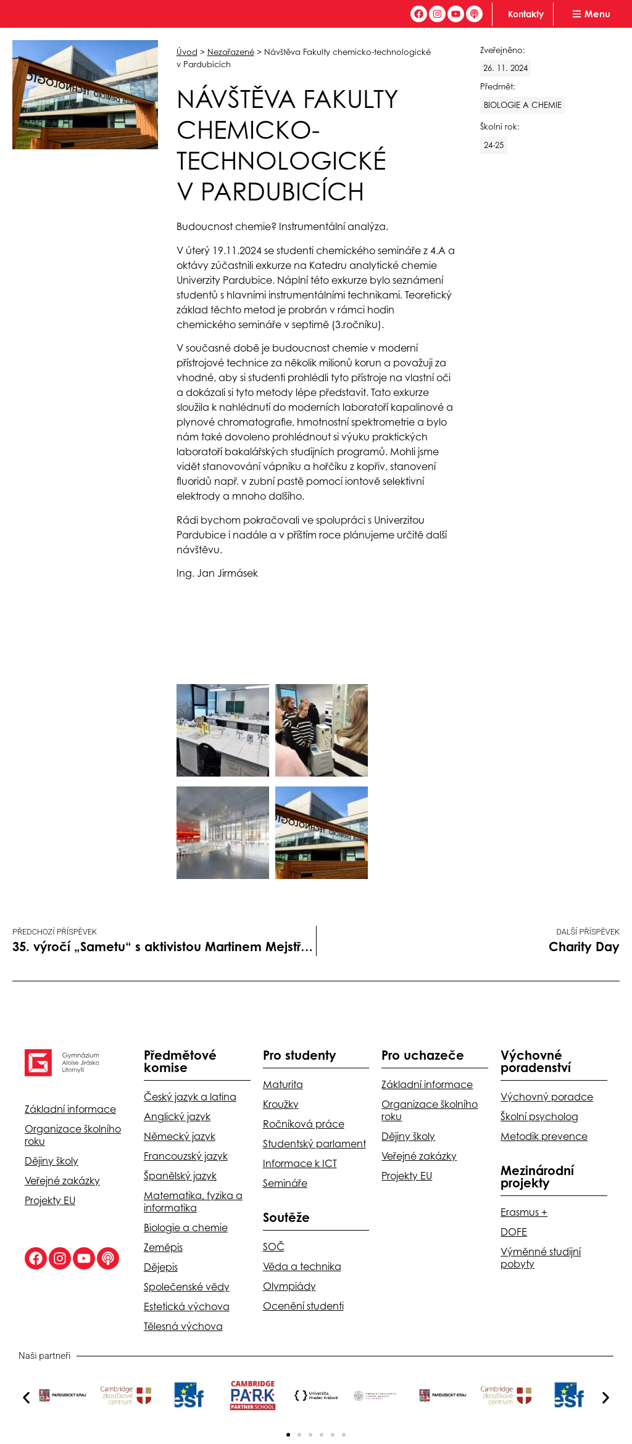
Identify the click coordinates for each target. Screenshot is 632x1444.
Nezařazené (230, 52)
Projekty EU (50, 1200)
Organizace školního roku (73, 1135)
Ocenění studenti (303, 1306)
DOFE (514, 1232)
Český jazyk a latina (190, 1097)
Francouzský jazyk (186, 1156)
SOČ (274, 1246)
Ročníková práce (303, 1124)
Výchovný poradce (547, 1097)
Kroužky (281, 1104)
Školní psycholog (539, 1116)
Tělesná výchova (183, 1326)
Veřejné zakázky (62, 1180)
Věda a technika (302, 1266)
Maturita (283, 1084)
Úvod (187, 52)
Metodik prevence (544, 1136)
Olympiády (289, 1286)
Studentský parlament (314, 1143)
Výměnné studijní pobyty (541, 1257)
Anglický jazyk (177, 1116)
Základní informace (70, 1109)
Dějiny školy (51, 1161)
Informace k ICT (300, 1163)
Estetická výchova (187, 1306)
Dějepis (161, 1267)
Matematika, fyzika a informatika (193, 1201)
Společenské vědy (187, 1287)
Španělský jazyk (180, 1176)
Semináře (285, 1183)
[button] (26, 1397)
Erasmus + (524, 1212)
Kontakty (526, 14)
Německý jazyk (179, 1136)
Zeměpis (163, 1247)
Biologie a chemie (186, 1227)
